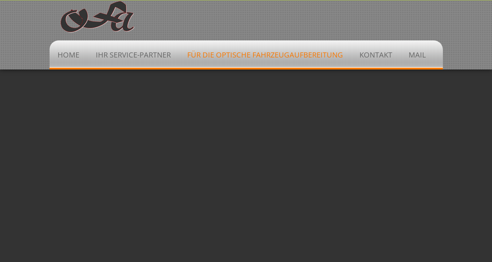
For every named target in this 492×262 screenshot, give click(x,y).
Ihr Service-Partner (133, 55)
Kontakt (375, 55)
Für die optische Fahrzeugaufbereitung (265, 55)
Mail (417, 55)
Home (68, 55)
